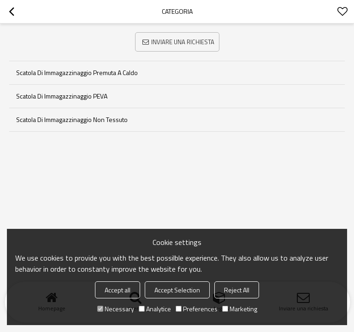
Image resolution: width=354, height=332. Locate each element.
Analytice (155, 309)
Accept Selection (177, 290)
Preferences (197, 309)
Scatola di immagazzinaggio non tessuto (72, 119)
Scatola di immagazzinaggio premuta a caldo (77, 72)
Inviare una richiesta (182, 42)
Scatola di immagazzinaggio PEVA (61, 96)
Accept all (117, 290)
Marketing (239, 309)
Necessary (115, 309)
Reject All (236, 290)
